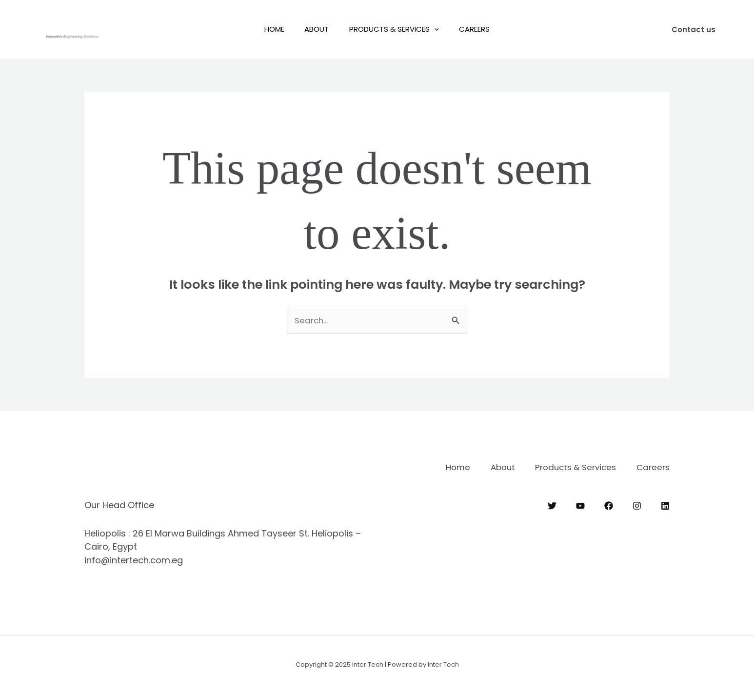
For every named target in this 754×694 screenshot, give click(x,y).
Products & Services (396, 29)
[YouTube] (580, 505)
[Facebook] (608, 505)
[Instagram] (637, 505)
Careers (480, 29)
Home (268, 29)
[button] (693, 30)
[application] (436, 29)
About (314, 29)
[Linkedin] (665, 505)
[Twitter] (552, 505)
